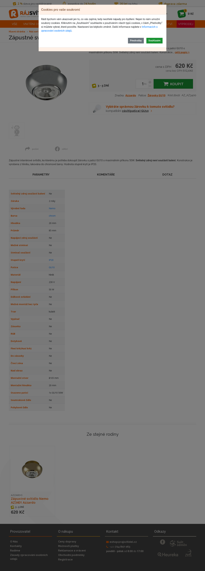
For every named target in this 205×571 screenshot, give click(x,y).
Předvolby (136, 40)
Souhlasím (154, 40)
